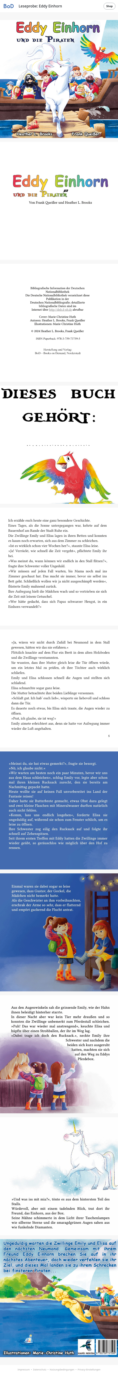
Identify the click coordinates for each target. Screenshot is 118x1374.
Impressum (24, 1369)
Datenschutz (39, 1369)
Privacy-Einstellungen (89, 1369)
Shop (109, 6)
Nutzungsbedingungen (62, 1369)
